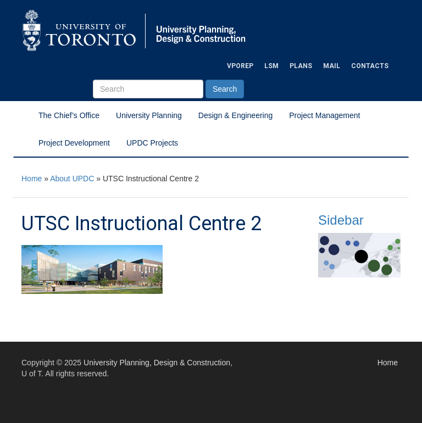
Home (31, 178)
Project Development (74, 142)
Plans (301, 66)
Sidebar (341, 220)
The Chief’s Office (68, 115)
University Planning (149, 115)
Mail (331, 66)
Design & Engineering (235, 115)
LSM (271, 66)
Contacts (369, 66)
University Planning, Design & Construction (157, 362)
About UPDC (72, 178)
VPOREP (240, 66)
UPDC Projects (152, 142)
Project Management (324, 115)
